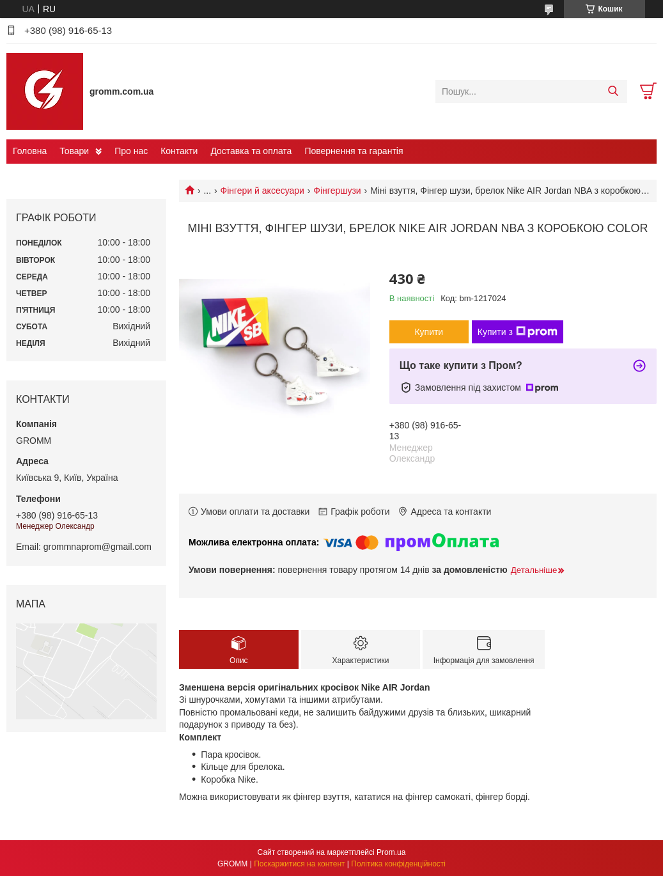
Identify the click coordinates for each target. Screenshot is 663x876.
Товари (74, 151)
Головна (30, 151)
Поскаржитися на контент (299, 863)
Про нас (131, 151)
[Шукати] (612, 91)
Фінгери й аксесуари (262, 190)
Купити (428, 332)
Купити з (518, 332)
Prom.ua (391, 852)
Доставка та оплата (251, 151)
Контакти (179, 151)
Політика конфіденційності (398, 863)
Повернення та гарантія (353, 151)
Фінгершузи (337, 190)
